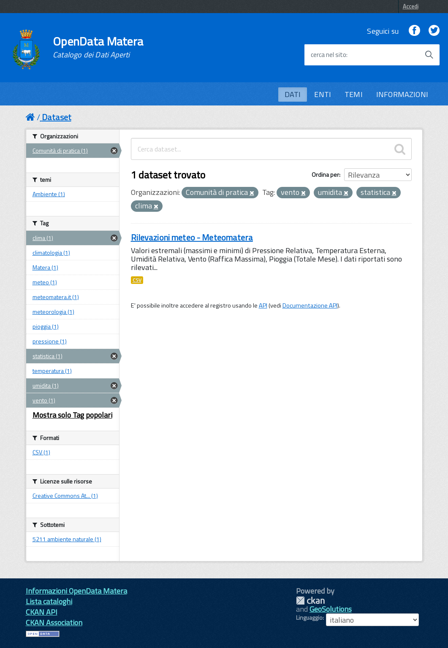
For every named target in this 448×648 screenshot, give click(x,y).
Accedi (410, 6)
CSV (137, 280)
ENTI (322, 94)
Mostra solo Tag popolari (72, 415)
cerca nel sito (328, 55)
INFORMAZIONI (402, 94)
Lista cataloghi (49, 601)
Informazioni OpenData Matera (76, 591)
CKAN (310, 600)
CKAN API (41, 612)
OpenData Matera (98, 47)
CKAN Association (54, 622)
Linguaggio (309, 617)
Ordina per (325, 174)
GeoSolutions (331, 609)
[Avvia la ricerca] (429, 54)
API (263, 305)
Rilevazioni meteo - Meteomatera (192, 237)
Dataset (56, 117)
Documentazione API (309, 305)
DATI (293, 94)
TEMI (354, 94)
